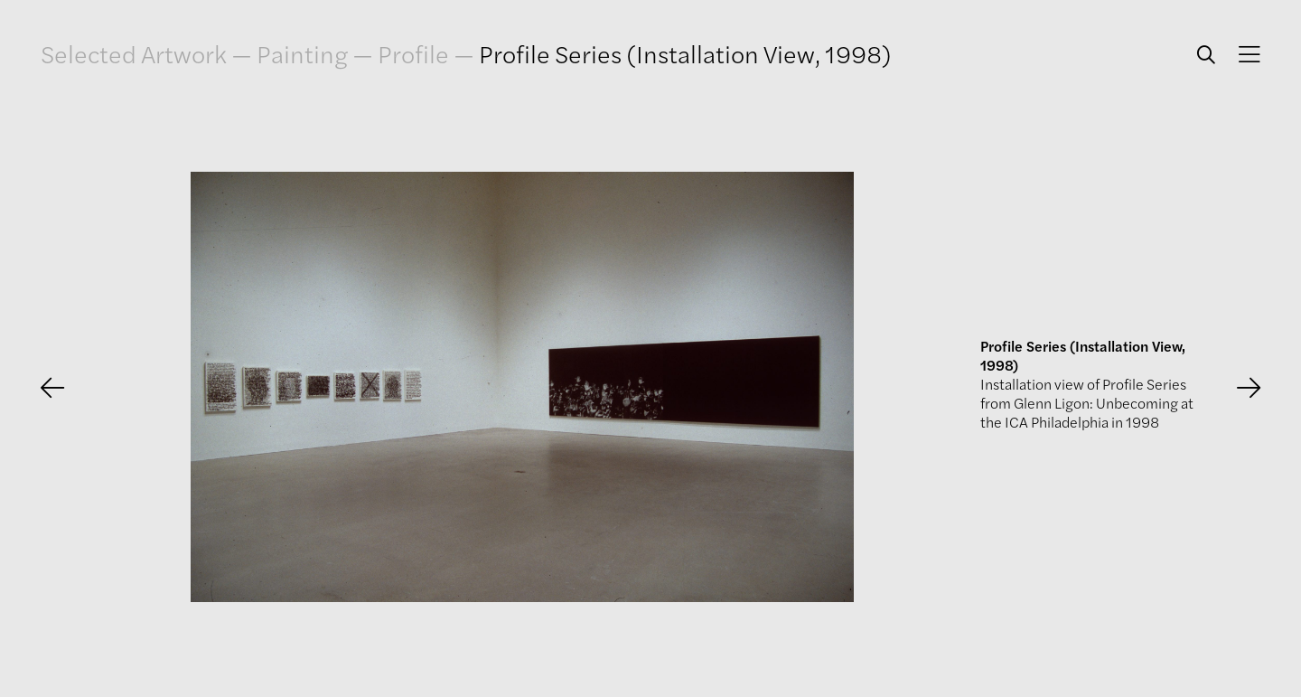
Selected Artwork (134, 53)
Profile (413, 53)
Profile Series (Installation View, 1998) (685, 53)
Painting (302, 53)
